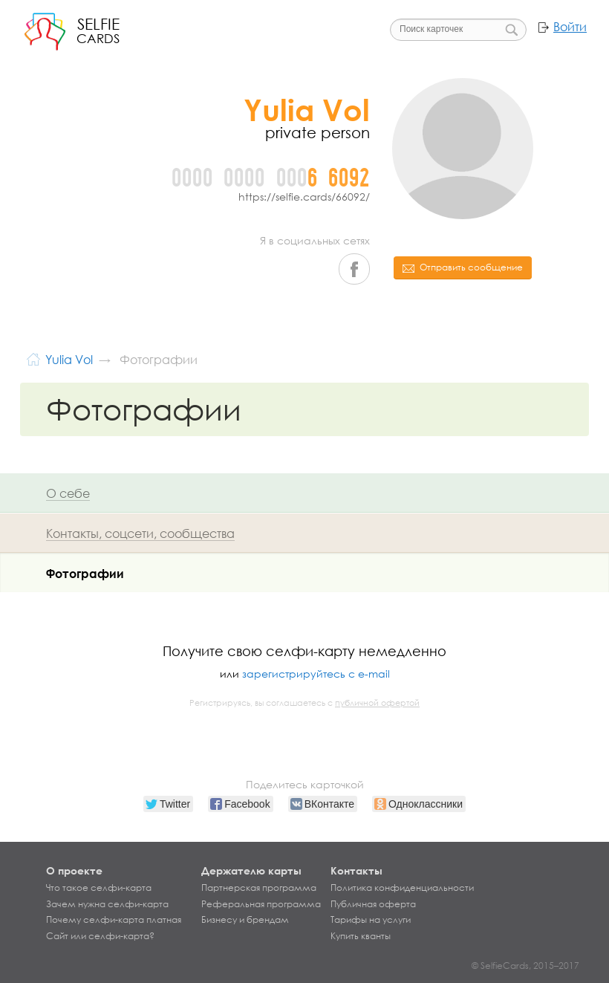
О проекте (74, 870)
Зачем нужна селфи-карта (107, 904)
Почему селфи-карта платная (113, 920)
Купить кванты (360, 936)
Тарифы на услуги (370, 920)
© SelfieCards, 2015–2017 (525, 965)
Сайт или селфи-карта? (100, 936)
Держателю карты (251, 870)
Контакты (356, 870)
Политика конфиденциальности (402, 888)
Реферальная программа (261, 904)
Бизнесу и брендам (245, 920)
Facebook (354, 269)
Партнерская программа (258, 888)
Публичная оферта (373, 904)
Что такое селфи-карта (99, 888)
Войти (570, 26)
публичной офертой (377, 703)
